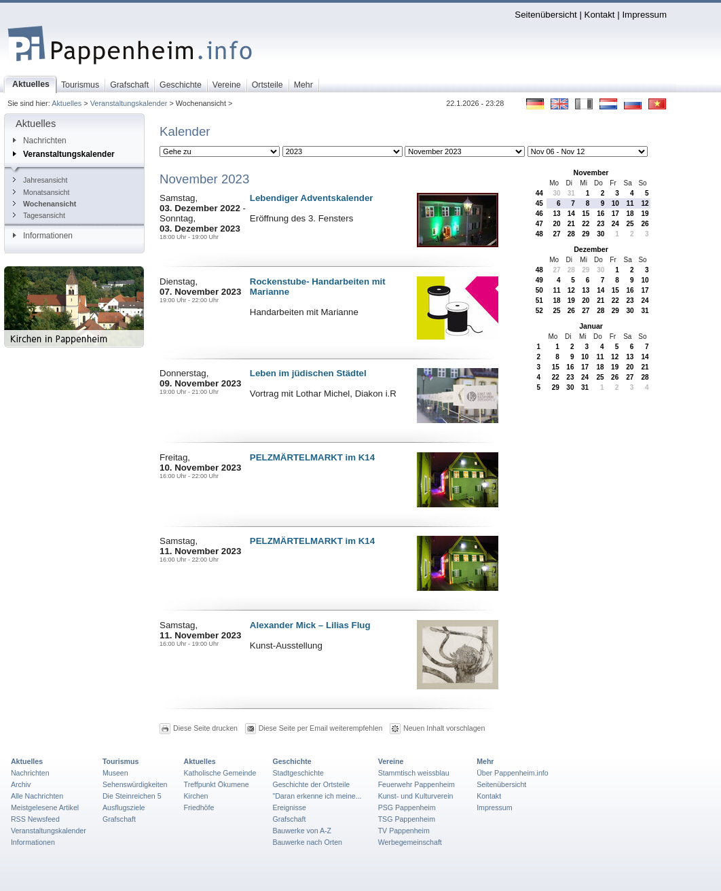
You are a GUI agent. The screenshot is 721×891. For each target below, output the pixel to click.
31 (571, 193)
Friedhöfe (199, 807)
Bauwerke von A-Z (301, 830)
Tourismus (120, 761)
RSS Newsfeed (35, 819)
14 (571, 213)
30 (556, 193)
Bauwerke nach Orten (307, 842)
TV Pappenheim (404, 830)
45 (539, 203)
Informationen (43, 235)
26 (644, 224)
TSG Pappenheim (406, 819)
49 (539, 280)
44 (539, 193)
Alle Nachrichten (37, 796)
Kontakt (600, 15)
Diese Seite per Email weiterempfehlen (321, 728)
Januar (591, 326)
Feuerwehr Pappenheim (416, 784)
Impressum (644, 15)
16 (600, 213)
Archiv (21, 784)
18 (630, 213)
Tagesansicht (39, 215)
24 (615, 224)
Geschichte (291, 761)
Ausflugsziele (124, 807)
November (591, 172)
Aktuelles (66, 103)
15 (585, 213)
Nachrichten (40, 140)
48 (539, 234)
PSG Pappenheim (407, 807)
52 (539, 310)
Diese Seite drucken (205, 728)
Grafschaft (119, 819)
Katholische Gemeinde (220, 773)
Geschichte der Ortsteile (311, 784)
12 (644, 203)
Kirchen (196, 796)
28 (571, 234)
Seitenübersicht (545, 15)
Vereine (391, 761)
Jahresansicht (40, 180)
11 (630, 203)
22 (585, 224)
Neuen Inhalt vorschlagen (444, 728)
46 (539, 213)
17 (615, 213)
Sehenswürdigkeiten (135, 784)
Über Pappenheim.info (513, 773)
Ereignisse (289, 807)
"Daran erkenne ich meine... (316, 796)
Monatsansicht (41, 192)
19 (644, 213)
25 (630, 224)
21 (571, 224)
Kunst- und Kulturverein (416, 796)
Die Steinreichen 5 (132, 796)
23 (600, 224)
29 (585, 234)
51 (539, 300)
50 (539, 290)
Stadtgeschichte (298, 773)
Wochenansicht (44, 204)
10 (615, 203)
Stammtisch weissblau (413, 773)
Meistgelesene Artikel (45, 807)
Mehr (485, 761)
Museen (115, 773)
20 (556, 224)
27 (556, 234)
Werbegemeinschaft (410, 842)
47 (539, 224)
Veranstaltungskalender (129, 103)
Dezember (591, 249)
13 (556, 213)
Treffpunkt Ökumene (216, 784)
